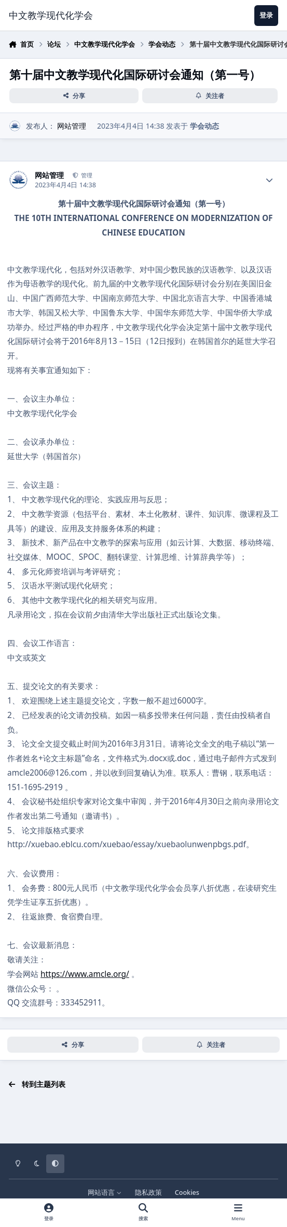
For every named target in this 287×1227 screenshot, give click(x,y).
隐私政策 (148, 1192)
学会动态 (204, 126)
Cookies (187, 1192)
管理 (85, 175)
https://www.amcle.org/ (84, 974)
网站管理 (71, 126)
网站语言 (104, 1192)
